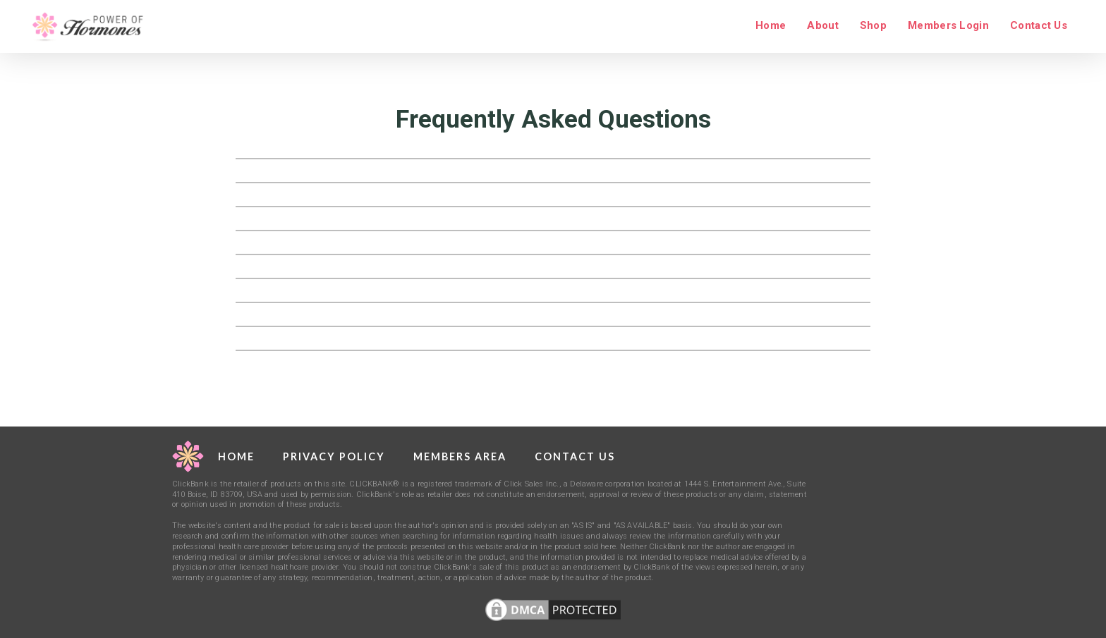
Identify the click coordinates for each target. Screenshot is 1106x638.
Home (770, 25)
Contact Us (1038, 25)
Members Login (948, 25)
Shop (873, 25)
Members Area (459, 456)
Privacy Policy (334, 456)
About (823, 25)
